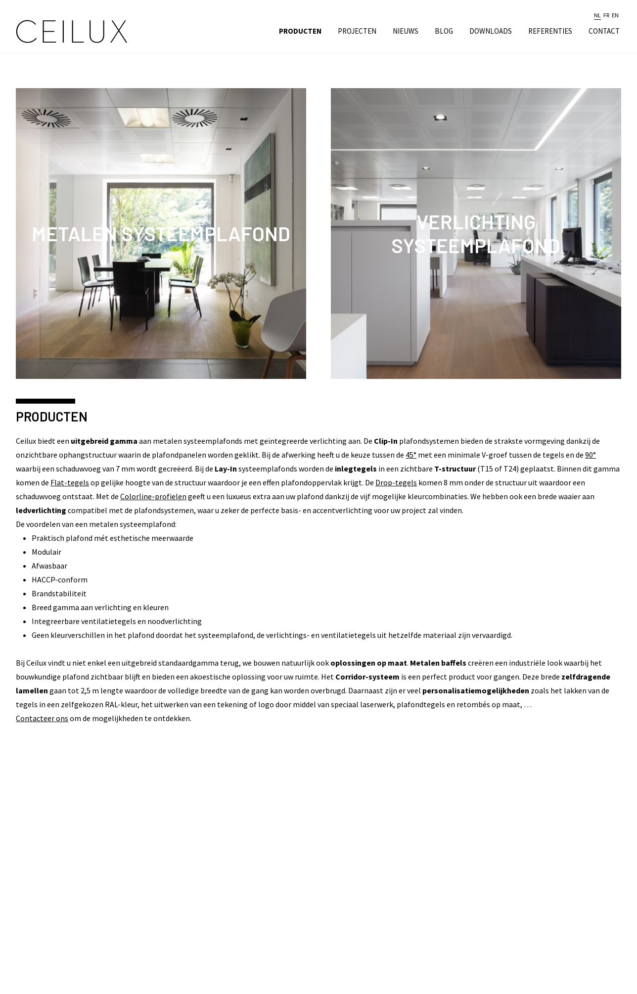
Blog (444, 31)
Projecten (357, 31)
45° (411, 455)
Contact (604, 31)
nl (597, 15)
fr (606, 15)
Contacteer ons (42, 718)
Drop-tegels (396, 482)
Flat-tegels (69, 482)
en (615, 15)
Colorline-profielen (153, 496)
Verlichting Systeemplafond (475, 233)
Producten (300, 31)
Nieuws (405, 31)
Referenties (550, 31)
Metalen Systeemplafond (161, 233)
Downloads (490, 31)
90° (590, 455)
